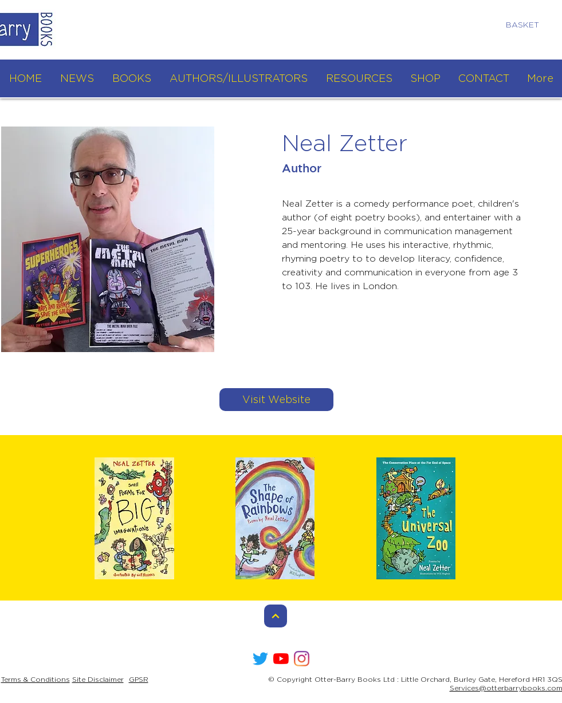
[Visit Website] (276, 399)
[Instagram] (301, 658)
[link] (527, 24)
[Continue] (275, 616)
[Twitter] (260, 658)
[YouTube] (281, 658)
